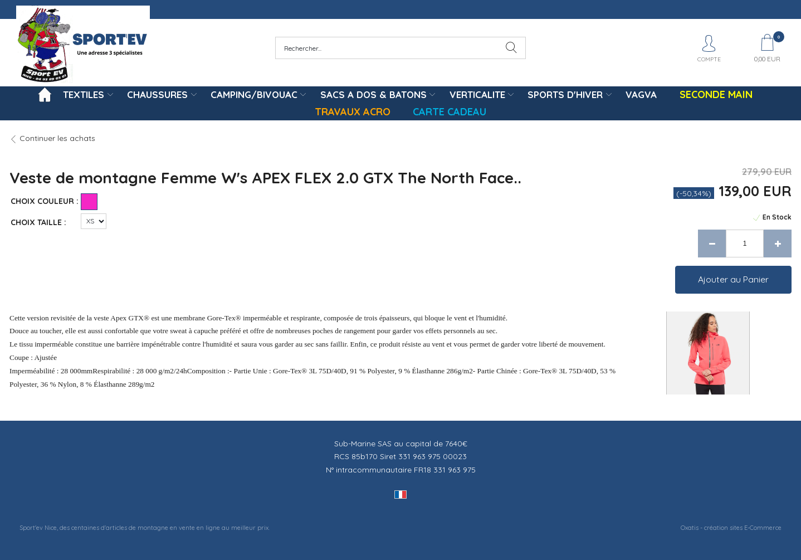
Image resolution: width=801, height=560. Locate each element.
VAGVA (641, 94)
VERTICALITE (477, 94)
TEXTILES (83, 94)
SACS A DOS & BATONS (373, 94)
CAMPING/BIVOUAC (254, 94)
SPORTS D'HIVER (565, 94)
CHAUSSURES (157, 94)
